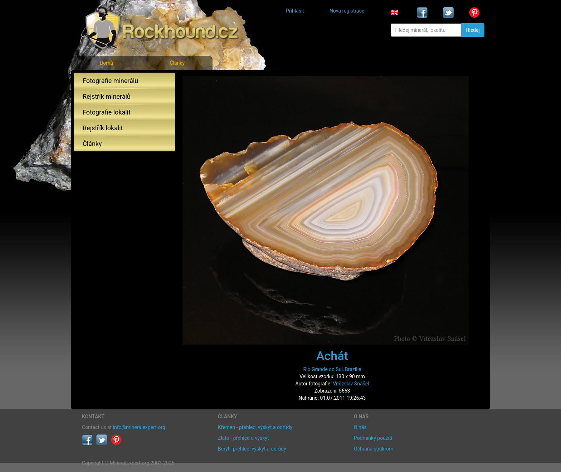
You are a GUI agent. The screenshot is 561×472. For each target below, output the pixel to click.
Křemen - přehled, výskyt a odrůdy (255, 427)
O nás (360, 427)
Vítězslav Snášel (351, 383)
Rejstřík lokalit (103, 128)
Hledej (473, 30)
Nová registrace (347, 11)
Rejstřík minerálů (107, 96)
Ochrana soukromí (374, 449)
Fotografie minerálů (110, 80)
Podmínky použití (373, 438)
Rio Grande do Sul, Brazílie (332, 369)
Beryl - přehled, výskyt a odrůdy (252, 449)
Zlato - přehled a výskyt (243, 438)
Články (177, 63)
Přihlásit (295, 11)
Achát (332, 356)
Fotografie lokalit (107, 112)
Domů (106, 63)
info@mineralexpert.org (139, 427)
